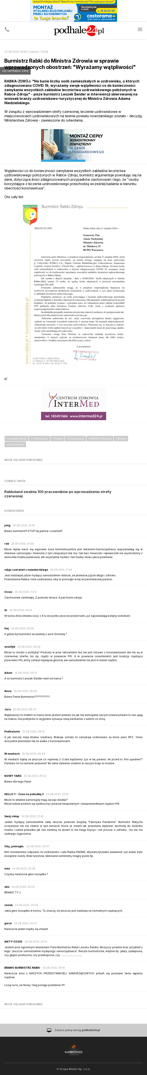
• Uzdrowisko (39, 438)
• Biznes (121, 438)
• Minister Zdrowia (100, 438)
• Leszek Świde (16, 438)
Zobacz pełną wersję (77, 1030)
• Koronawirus (75, 438)
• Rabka (57, 438)
